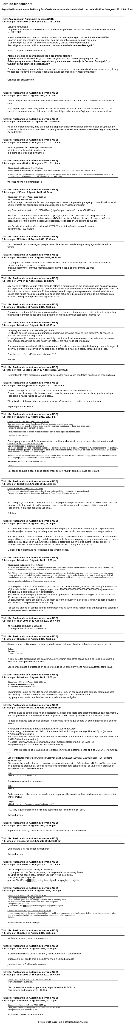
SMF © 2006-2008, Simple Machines (73, 1025)
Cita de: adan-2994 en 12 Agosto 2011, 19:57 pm (26, 683)
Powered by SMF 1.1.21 (47, 1025)
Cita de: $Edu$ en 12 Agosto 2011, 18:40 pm (25, 565)
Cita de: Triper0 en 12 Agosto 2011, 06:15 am (25, 443)
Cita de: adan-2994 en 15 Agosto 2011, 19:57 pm (26, 1008)
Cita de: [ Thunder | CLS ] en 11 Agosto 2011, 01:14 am (29, 913)
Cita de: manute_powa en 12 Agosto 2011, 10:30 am (28, 422)
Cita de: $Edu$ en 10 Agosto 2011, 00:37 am (25, 168)
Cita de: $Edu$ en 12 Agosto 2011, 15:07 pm (25, 489)
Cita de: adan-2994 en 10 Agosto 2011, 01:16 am (26, 197)
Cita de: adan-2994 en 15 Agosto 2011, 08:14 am (26, 898)
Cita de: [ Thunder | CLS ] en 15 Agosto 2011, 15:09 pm (29, 982)
